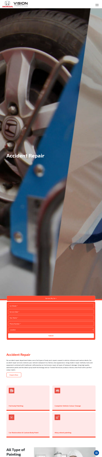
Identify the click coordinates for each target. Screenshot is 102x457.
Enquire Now (14, 382)
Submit (51, 343)
